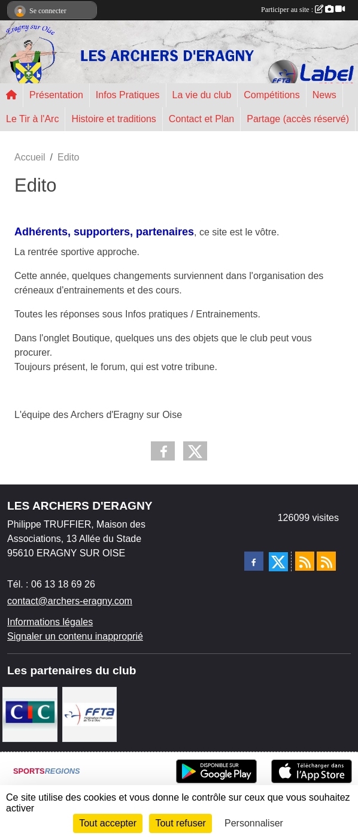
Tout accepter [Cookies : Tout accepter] (107, 823)
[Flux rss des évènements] (326, 561)
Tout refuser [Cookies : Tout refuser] (180, 823)
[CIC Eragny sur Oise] (29, 713)
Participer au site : (303, 9)
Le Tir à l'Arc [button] (32, 119)
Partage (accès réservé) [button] (298, 119)
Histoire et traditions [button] (113, 119)
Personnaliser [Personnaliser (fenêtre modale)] (253, 823)
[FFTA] (89, 713)
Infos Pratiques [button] (128, 95)
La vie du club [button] (202, 95)
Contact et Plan (201, 119)
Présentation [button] (56, 95)
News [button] (324, 95)
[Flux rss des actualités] (304, 561)
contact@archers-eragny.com (69, 601)
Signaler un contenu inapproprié (75, 636)
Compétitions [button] (271, 95)
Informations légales (50, 622)
